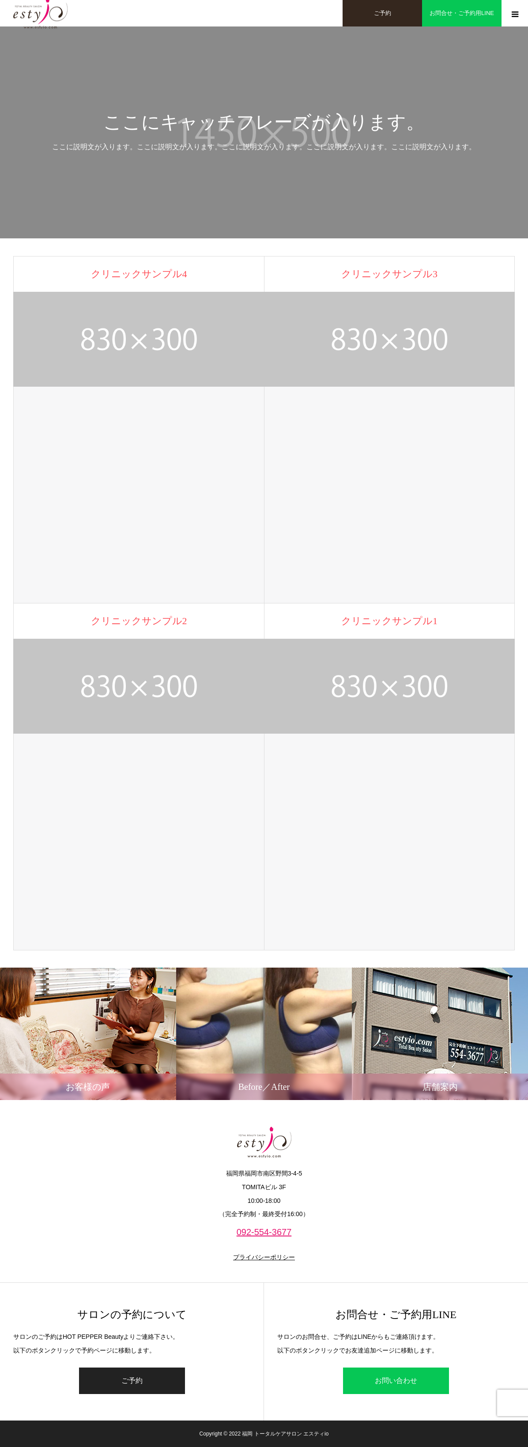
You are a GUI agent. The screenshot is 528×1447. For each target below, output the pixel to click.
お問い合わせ (396, 1380)
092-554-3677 (264, 1232)
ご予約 (132, 1380)
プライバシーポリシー (264, 1257)
